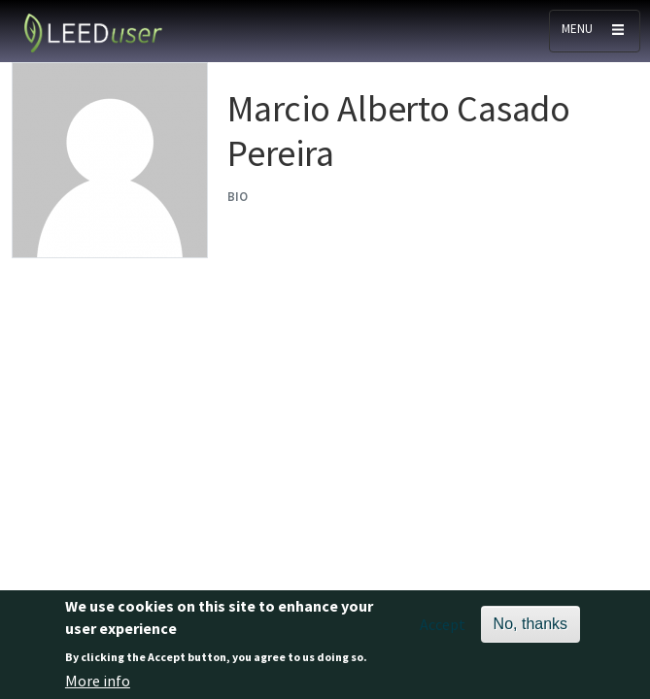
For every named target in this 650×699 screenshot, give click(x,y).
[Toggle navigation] (594, 31)
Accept (442, 627)
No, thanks (530, 626)
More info (97, 683)
